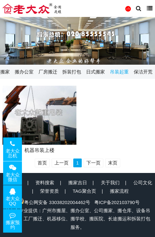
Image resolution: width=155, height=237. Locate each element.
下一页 (93, 162)
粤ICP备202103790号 (117, 202)
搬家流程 (119, 191)
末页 (112, 162)
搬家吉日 (77, 182)
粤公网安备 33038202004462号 (54, 202)
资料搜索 (44, 182)
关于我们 (110, 182)
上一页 (61, 162)
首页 (42, 162)
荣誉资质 (49, 191)
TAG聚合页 (84, 191)
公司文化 (142, 182)
